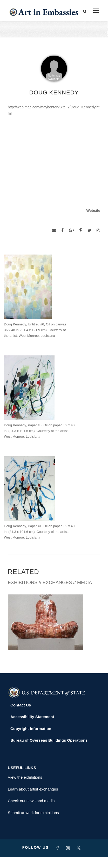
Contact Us (20, 705)
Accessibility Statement (32, 716)
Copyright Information (30, 728)
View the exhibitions (25, 777)
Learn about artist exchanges (33, 789)
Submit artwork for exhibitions (33, 812)
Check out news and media (31, 801)
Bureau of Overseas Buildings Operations (49, 740)
